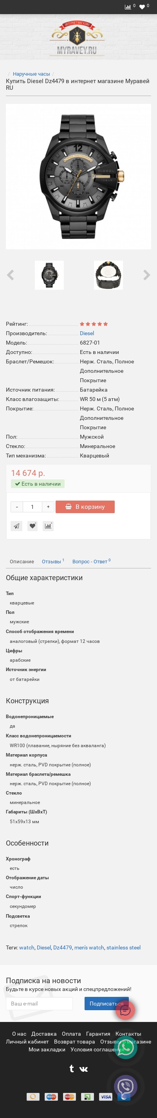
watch (26, 947)
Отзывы (53, 561)
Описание (22, 561)
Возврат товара (75, 1041)
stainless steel (123, 947)
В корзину (85, 506)
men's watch (89, 947)
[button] (80, 632)
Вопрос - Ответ (91, 561)
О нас (19, 1034)
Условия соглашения (97, 1049)
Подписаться (107, 1003)
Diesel (44, 947)
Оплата (72, 1034)
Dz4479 (62, 947)
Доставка (44, 1034)
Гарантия (99, 1034)
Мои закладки (47, 1049)
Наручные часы (31, 74)
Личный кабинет (28, 1041)
